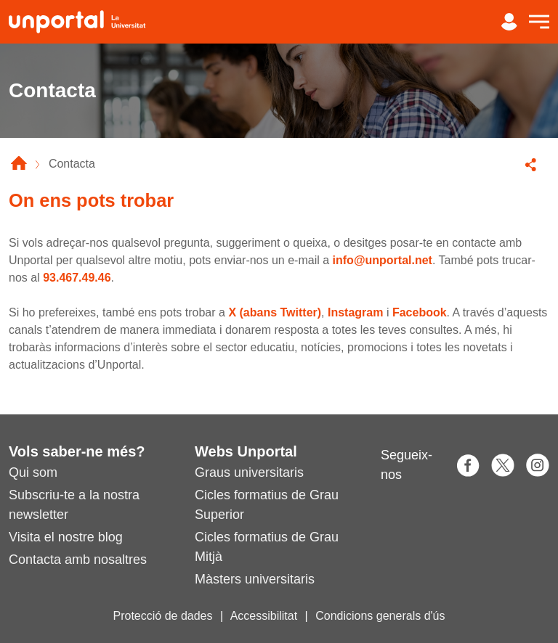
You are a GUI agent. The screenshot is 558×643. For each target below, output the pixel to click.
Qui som (33, 472)
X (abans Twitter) (274, 312)
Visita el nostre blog (66, 537)
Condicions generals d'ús (380, 616)
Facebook (419, 312)
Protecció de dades (163, 616)
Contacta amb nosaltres (78, 559)
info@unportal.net (382, 260)
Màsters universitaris (255, 579)
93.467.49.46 (76, 277)
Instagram (355, 312)
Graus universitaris (249, 472)
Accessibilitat (263, 616)
